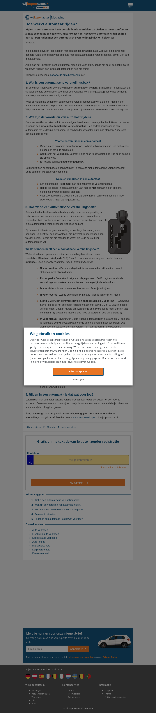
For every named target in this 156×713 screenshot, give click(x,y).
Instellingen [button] (78, 379)
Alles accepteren (78, 371)
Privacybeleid (47, 361)
